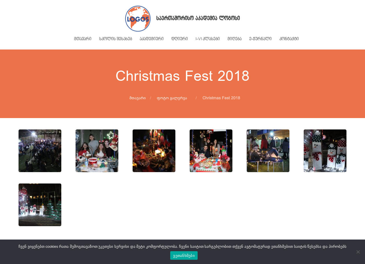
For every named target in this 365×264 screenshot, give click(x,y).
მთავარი (137, 98)
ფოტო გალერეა (172, 98)
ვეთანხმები (184, 255)
